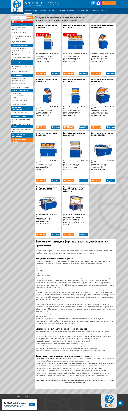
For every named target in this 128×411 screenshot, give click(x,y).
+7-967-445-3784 (53, 2)
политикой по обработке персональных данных (14, 405)
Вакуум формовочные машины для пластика (63, 20)
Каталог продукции (41, 20)
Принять (32, 404)
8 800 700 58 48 (35, 3)
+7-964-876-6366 (53, 5)
